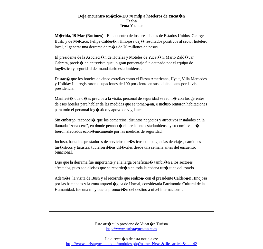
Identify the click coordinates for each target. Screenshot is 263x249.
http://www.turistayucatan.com (131, 229)
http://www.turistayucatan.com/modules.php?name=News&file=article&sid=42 (131, 244)
